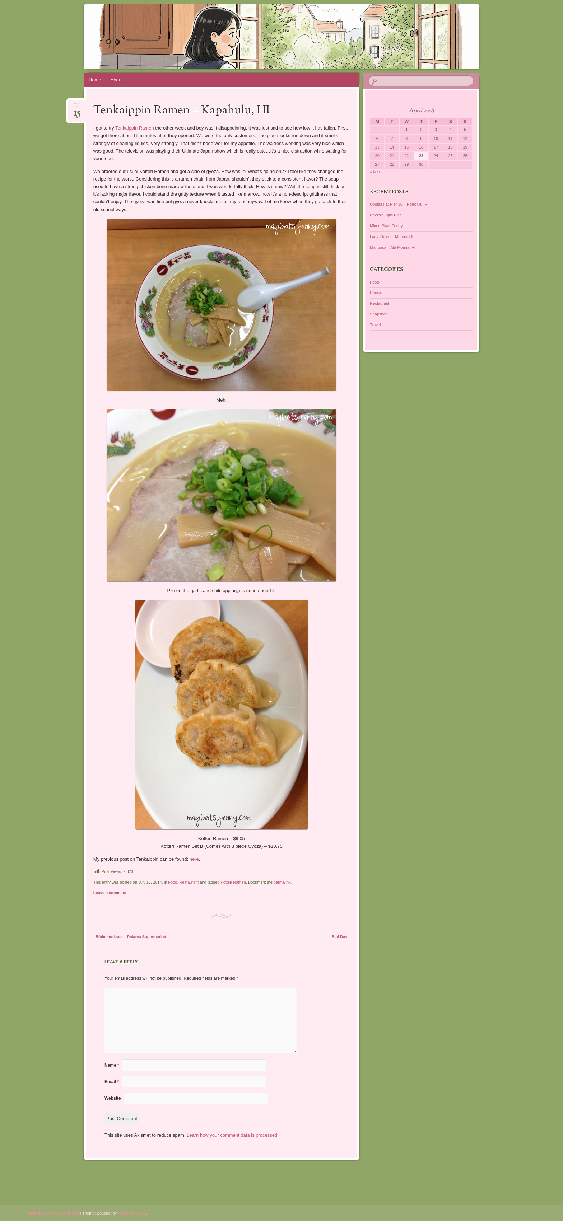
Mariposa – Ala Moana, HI (392, 247)
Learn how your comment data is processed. (233, 1135)
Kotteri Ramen (233, 882)
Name (111, 1065)
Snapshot (378, 314)
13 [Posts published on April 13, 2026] (377, 147)
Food (172, 882)
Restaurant (189, 882)
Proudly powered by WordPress (51, 1213)
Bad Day (342, 937)
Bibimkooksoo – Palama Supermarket (128, 937)
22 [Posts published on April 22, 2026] (406, 156)
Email (111, 1081)
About (117, 80)
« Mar (375, 172)
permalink (282, 882)
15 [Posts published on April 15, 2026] (406, 147)
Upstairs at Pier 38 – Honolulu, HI (399, 204)
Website (112, 1098)
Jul (77, 108)
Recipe (376, 292)
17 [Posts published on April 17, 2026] (436, 147)
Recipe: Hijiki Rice (386, 215)
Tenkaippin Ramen (134, 128)
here (194, 859)
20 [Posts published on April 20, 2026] (377, 156)
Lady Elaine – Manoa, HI (391, 236)
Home (95, 80)
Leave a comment (109, 892)
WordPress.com (132, 1213)
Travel (375, 325)
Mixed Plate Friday (386, 226)
